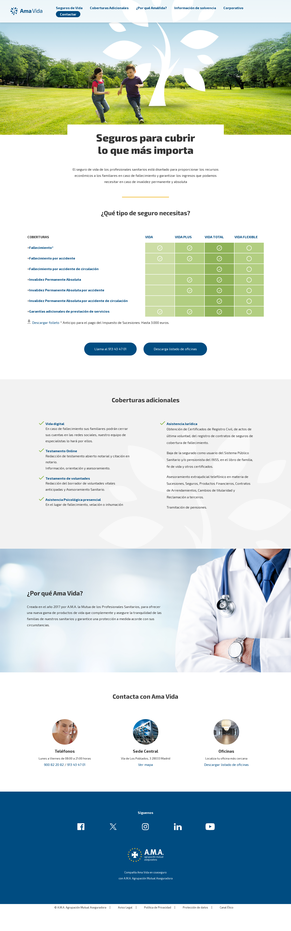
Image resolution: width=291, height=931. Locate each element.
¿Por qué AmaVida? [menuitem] (151, 8)
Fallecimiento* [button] (41, 247)
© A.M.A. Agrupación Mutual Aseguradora (80, 900)
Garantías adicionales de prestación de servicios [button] (69, 311)
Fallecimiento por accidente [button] (52, 258)
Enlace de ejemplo (82, 820)
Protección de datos (195, 900)
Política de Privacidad (157, 900)
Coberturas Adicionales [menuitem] (109, 8)
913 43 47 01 (76, 758)
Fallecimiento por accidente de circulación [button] (64, 269)
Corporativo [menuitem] (233, 8)
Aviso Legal (125, 900)
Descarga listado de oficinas (178, 345)
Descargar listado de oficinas (226, 758)
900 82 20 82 (54, 758)
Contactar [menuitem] (68, 14)
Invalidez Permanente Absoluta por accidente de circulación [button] (78, 301)
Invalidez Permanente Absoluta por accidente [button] (66, 290)
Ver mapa (145, 758)
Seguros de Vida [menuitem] (69, 8)
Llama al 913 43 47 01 (107, 345)
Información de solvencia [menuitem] (195, 8)
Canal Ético (226, 900)
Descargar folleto (45, 322)
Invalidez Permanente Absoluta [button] (55, 279)
